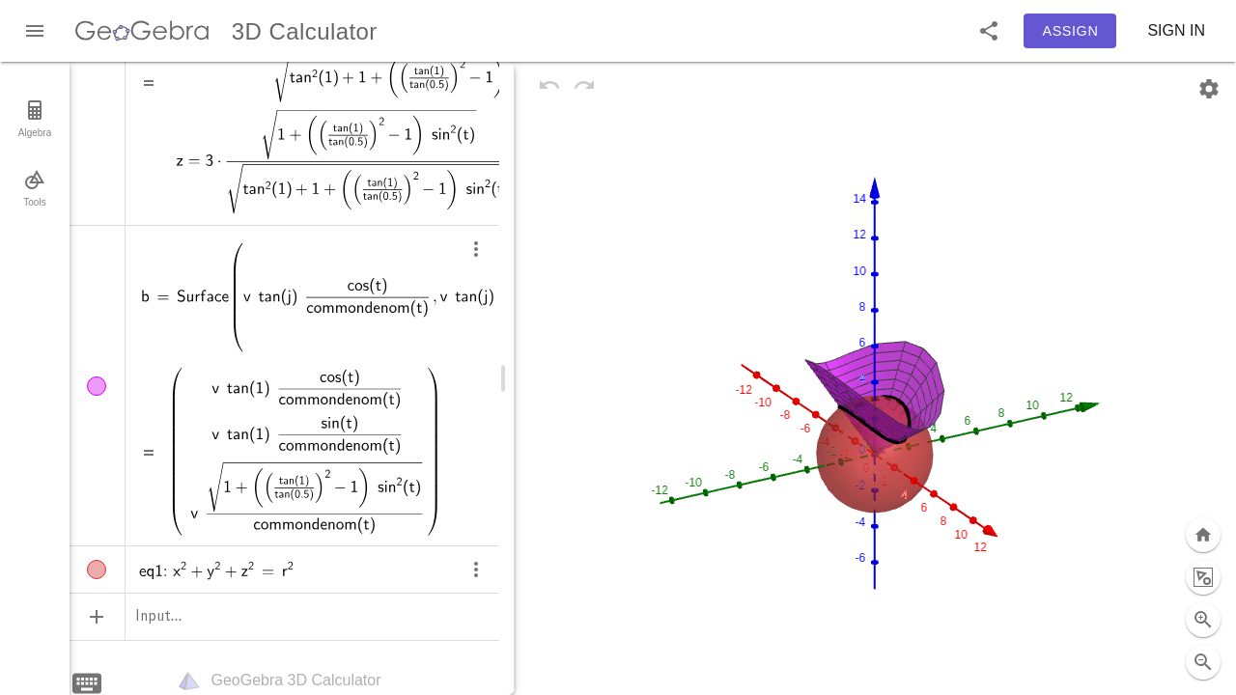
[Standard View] (1203, 492)
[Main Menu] (34, 31)
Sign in (1176, 30)
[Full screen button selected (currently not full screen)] (1203, 662)
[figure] (875, 378)
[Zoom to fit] (1203, 534)
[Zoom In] (1203, 577)
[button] (988, 31)
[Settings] (1209, 88)
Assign (1071, 31)
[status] (305, 452)
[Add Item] (96, 617)
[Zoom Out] (1203, 619)
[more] (476, 250)
